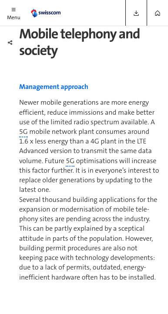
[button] (13, 13)
